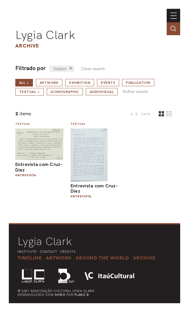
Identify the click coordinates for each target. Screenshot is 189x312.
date (146, 114)
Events (108, 82)
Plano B (81, 295)
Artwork (49, 82)
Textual (29, 91)
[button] (102, 258)
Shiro (60, 295)
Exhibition (79, 82)
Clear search (93, 68)
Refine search (135, 91)
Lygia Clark (45, 35)
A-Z (134, 114)
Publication (138, 82)
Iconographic (65, 91)
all (24, 82)
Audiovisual (102, 91)
